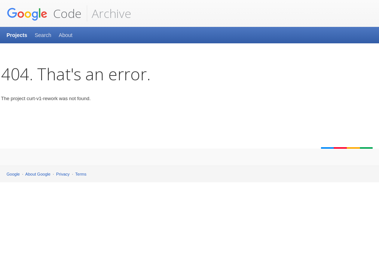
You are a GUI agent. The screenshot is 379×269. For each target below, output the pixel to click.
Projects (17, 35)
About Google (38, 174)
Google (13, 174)
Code (44, 13)
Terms (80, 174)
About (66, 35)
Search (43, 35)
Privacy (63, 174)
